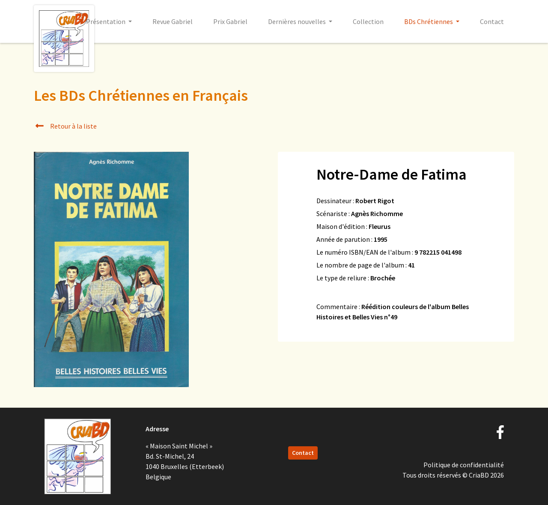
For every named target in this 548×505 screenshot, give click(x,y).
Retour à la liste (65, 126)
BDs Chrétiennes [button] (429, 21)
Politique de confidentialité (463, 464)
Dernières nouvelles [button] (297, 21)
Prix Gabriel (230, 21)
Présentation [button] (106, 21)
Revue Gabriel (172, 21)
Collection (368, 21)
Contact (492, 21)
